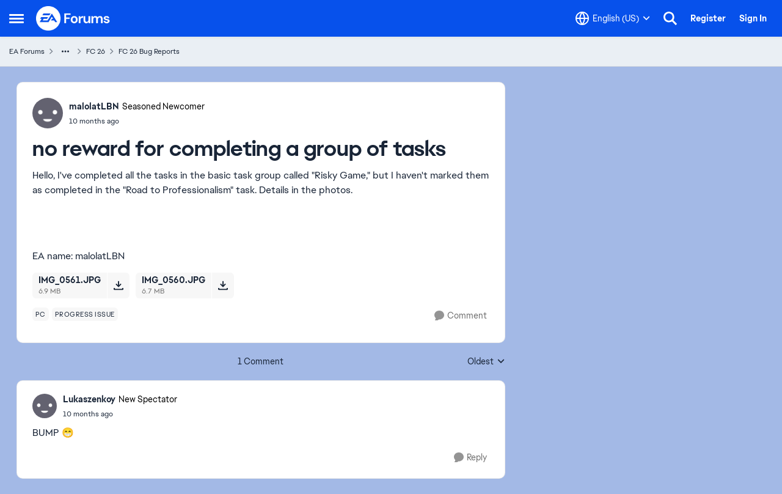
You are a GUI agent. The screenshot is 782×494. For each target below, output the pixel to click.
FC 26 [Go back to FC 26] (95, 51)
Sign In (753, 18)
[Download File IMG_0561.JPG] (118, 285)
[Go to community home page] (73, 18)
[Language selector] (613, 18)
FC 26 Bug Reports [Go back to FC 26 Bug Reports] (149, 51)
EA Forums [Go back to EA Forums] (27, 51)
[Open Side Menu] (16, 18)
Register (708, 18)
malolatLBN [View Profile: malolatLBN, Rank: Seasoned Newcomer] (94, 106)
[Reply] (470, 457)
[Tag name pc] (40, 314)
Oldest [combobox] (486, 362)
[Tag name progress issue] (85, 314)
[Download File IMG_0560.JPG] (222, 285)
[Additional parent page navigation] (65, 51)
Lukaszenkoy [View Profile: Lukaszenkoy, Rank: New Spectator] (89, 399)
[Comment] (460, 316)
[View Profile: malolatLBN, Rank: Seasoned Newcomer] (47, 113)
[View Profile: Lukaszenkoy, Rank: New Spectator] (44, 406)
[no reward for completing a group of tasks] (120, 413)
